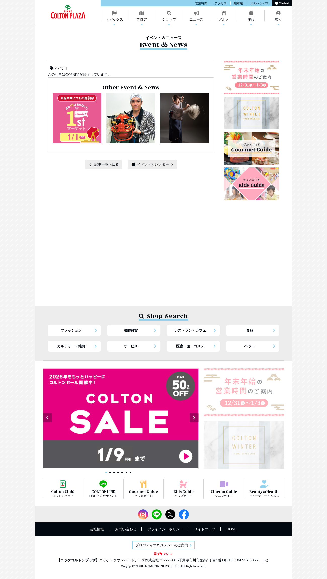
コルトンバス (260, 3)
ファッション (71, 330)
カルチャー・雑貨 (71, 346)
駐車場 (238, 3)
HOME (232, 529)
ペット (249, 346)
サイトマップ (204, 529)
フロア (141, 19)
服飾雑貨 (131, 330)
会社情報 (97, 529)
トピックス (114, 19)
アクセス (221, 3)
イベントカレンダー (150, 164)
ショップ (169, 19)
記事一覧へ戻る (106, 164)
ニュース (196, 19)
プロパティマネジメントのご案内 (161, 545)
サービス (131, 346)
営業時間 (201, 3)
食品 (249, 330)
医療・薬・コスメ (190, 346)
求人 (278, 19)
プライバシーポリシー (165, 529)
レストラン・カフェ (190, 330)
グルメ (223, 19)
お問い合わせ (125, 529)
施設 (251, 19)
